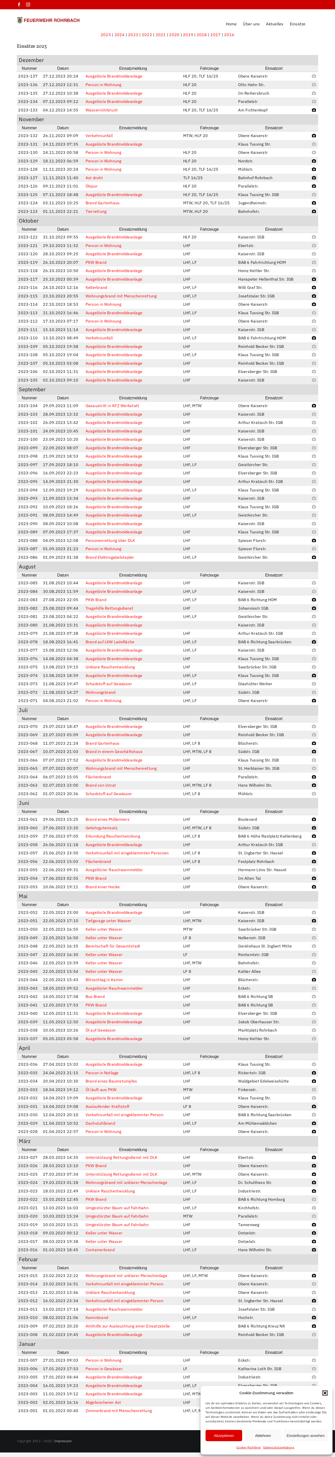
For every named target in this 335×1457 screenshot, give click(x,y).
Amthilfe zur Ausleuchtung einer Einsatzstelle (128, 1325)
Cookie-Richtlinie (248, 1447)
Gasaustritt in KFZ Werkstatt (112, 405)
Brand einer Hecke (103, 886)
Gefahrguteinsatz (102, 827)
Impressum (63, 1441)
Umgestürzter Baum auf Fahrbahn (117, 1207)
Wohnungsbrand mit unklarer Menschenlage (126, 1182)
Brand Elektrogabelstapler (110, 557)
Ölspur (92, 185)
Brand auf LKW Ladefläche (110, 641)
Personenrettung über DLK (110, 540)
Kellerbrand (96, 287)
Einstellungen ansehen (306, 1435)
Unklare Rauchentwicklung (110, 666)
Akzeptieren (224, 1435)
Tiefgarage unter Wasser (108, 920)
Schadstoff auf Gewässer (109, 683)
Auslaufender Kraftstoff (107, 1106)
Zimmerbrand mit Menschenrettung (119, 1410)
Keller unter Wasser (104, 929)
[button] (324, 1393)
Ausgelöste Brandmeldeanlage (114, 76)
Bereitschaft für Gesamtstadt (113, 945)
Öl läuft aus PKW (101, 1089)
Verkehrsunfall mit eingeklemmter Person (124, 1114)
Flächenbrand (98, 776)
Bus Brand (95, 996)
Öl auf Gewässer (101, 1030)
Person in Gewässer (104, 1368)
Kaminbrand (97, 1317)
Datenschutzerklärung (278, 1447)
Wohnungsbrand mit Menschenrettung (121, 295)
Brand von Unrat (101, 785)
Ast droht (94, 177)
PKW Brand (96, 262)
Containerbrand (100, 1249)
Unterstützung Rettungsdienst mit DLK (122, 1157)
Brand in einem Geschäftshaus (114, 751)
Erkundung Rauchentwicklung (113, 836)
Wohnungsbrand (101, 692)
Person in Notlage (102, 1072)
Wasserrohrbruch (102, 109)
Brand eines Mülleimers (107, 819)
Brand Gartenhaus (103, 202)
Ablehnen (263, 1435)
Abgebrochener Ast (103, 1402)
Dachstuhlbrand (100, 1123)
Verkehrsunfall (99, 135)
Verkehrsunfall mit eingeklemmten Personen (127, 852)
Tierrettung (96, 211)
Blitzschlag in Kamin (104, 979)
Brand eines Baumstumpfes (111, 1081)
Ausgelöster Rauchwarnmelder (114, 869)
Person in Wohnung (103, 84)
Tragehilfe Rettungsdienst (109, 608)
